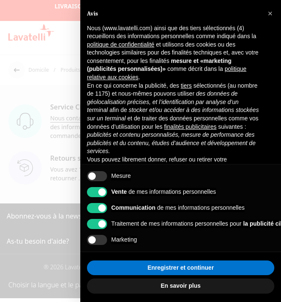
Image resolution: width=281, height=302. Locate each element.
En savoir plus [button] (181, 285)
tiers (186, 85)
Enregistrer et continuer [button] (181, 267)
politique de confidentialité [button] (120, 44)
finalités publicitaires (190, 126)
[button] (270, 13)
